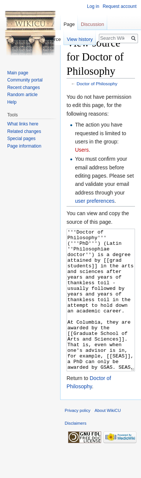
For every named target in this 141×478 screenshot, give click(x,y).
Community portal (24, 80)
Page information (24, 146)
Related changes (24, 131)
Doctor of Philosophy (97, 83)
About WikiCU (108, 438)
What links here (22, 124)
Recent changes (23, 87)
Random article (22, 94)
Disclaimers (75, 451)
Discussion (92, 24)
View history (80, 39)
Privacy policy (77, 438)
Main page (17, 72)
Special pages (21, 138)
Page (69, 24)
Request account (119, 6)
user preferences (94, 201)
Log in (93, 6)
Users (82, 150)
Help (12, 102)
